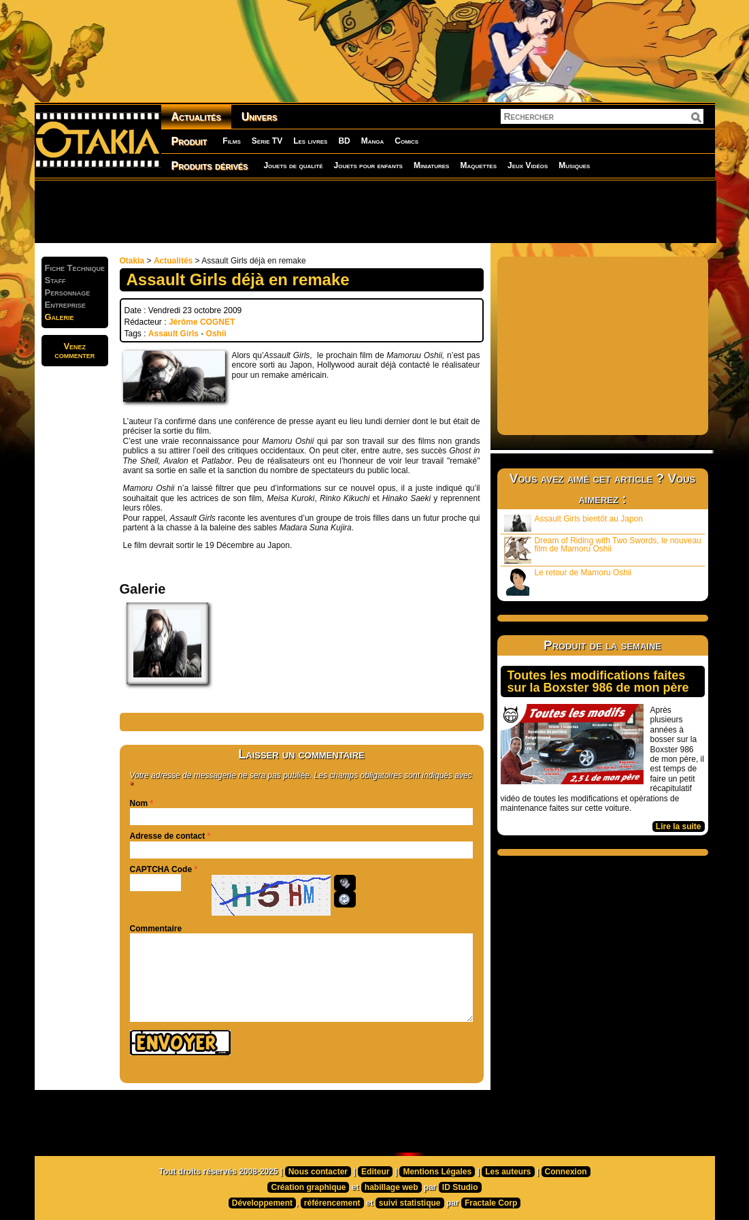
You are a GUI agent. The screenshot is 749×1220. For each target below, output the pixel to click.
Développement (262, 1203)
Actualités (196, 117)
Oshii (216, 333)
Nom (139, 803)
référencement (332, 1203)
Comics (406, 141)
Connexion (566, 1171)
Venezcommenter (74, 350)
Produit (189, 141)
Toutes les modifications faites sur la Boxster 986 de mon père (598, 681)
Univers (260, 117)
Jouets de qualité (292, 165)
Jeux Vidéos (527, 165)
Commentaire (156, 928)
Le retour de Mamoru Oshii (568, 582)
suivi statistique (410, 1203)
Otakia (132, 261)
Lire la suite (678, 826)
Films (231, 141)
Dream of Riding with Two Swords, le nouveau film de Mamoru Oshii (602, 550)
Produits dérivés (209, 166)
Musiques (574, 165)
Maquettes (478, 165)
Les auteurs (508, 1171)
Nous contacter (318, 1171)
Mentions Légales (437, 1171)
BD (344, 141)
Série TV (267, 141)
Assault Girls (173, 333)
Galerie (59, 316)
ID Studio (460, 1187)
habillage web (391, 1187)
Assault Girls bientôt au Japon (573, 523)
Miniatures (432, 165)
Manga (372, 141)
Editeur (375, 1171)
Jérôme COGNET (202, 322)
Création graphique (308, 1187)
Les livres (310, 141)
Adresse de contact (167, 836)
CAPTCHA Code (161, 869)
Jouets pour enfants (368, 165)
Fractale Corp (491, 1203)
